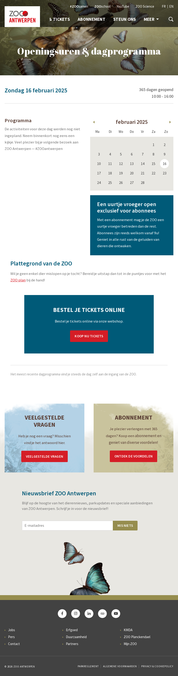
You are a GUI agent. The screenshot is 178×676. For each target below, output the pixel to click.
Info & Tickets (54, 19)
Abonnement (91, 19)
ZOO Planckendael (137, 637)
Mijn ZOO (130, 644)
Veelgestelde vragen (44, 456)
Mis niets (125, 525)
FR (164, 6)
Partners (72, 644)
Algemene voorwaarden (120, 666)
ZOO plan (18, 280)
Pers (11, 637)
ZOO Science (144, 6)
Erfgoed (72, 630)
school (102, 6)
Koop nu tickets (89, 336)
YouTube (123, 6)
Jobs (11, 630)
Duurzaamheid (76, 637)
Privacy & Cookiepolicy (157, 666)
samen (79, 6)
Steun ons (124, 19)
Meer (151, 19)
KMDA (128, 630)
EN (171, 6)
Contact (14, 644)
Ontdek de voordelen (133, 456)
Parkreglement (88, 666)
